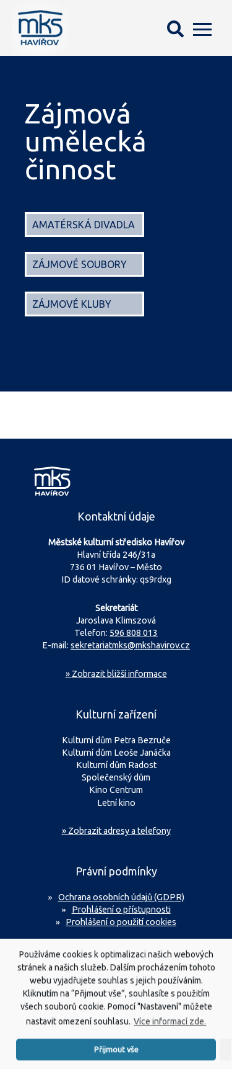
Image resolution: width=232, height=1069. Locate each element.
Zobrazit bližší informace (116, 674)
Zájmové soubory (79, 264)
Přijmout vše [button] (116, 1057)
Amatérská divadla (83, 224)
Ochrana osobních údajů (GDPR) (121, 897)
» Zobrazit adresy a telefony (116, 831)
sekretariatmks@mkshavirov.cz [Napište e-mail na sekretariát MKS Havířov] (130, 645)
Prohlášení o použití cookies (121, 922)
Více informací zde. (170, 1030)
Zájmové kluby (71, 304)
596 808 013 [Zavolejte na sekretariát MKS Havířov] (134, 633)
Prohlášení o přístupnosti (121, 910)
